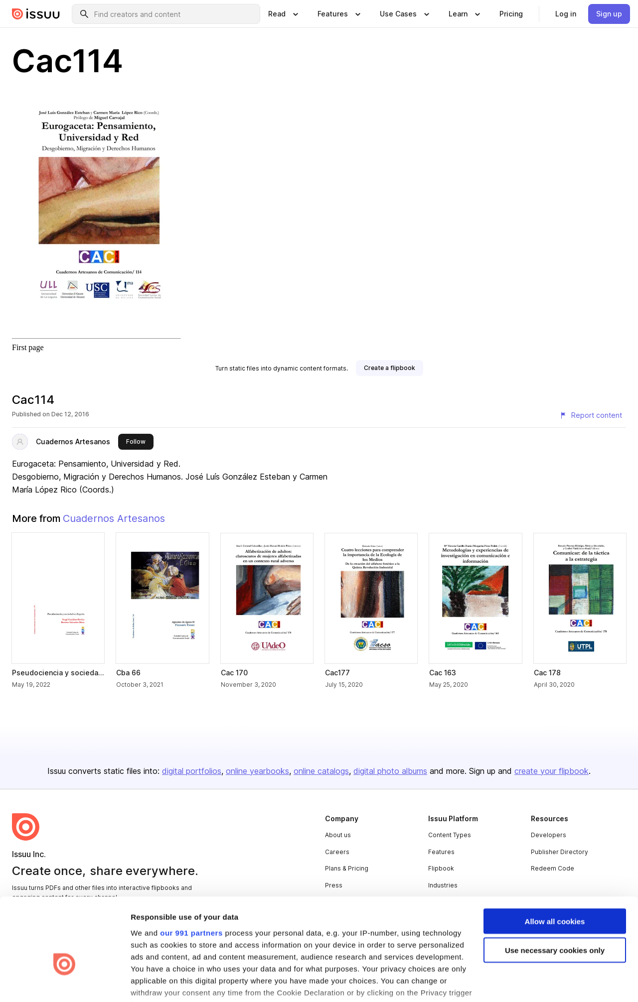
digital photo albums (390, 771)
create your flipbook (551, 771)
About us (338, 835)
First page (28, 347)
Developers (548, 835)
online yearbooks (257, 771)
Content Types (449, 835)
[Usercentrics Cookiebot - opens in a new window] (64, 982)
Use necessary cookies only (555, 890)
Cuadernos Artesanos (73, 441)
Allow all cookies (555, 861)
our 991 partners (191, 872)
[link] (511, 14)
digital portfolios (191, 771)
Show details (154, 982)
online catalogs (321, 771)
